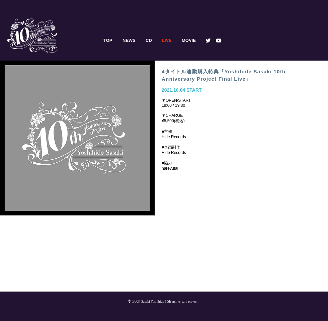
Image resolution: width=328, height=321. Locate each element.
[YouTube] (218, 40)
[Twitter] (208, 40)
